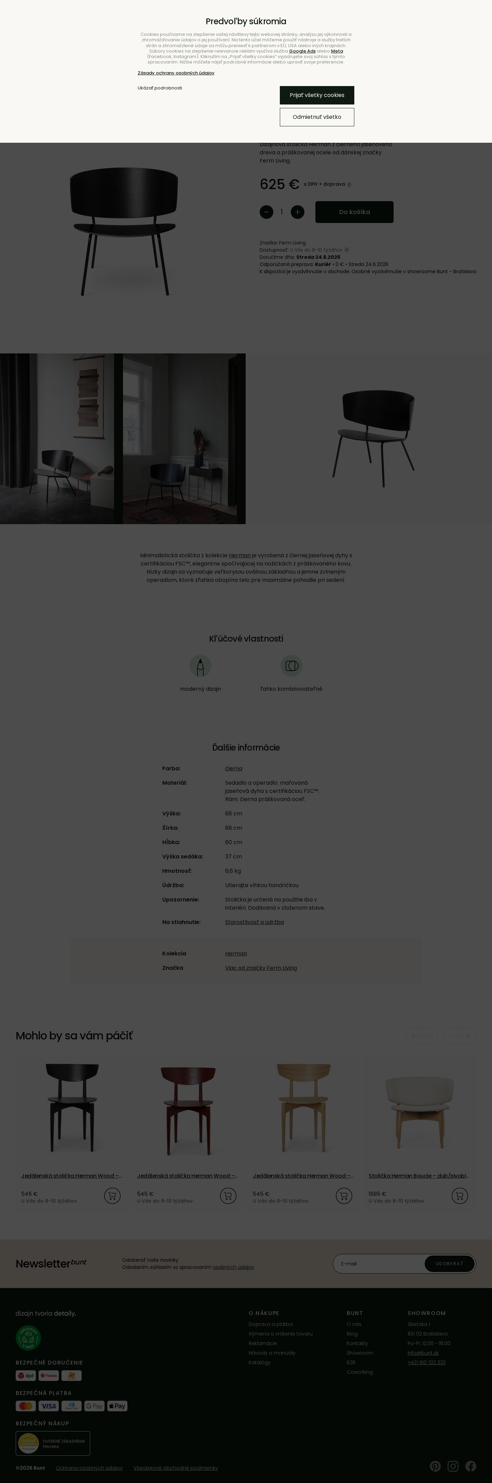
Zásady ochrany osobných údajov (176, 73)
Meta (337, 51)
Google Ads (302, 51)
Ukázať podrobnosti (160, 88)
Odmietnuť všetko (317, 117)
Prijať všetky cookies (317, 95)
